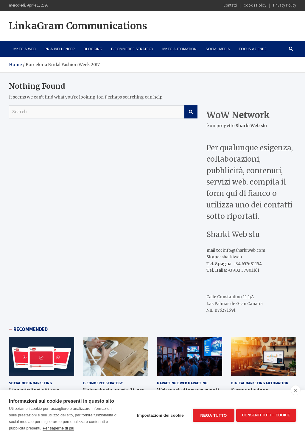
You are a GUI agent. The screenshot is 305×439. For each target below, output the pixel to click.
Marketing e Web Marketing (182, 383)
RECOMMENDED (30, 329)
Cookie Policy (255, 5)
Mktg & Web (24, 48)
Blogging (93, 48)
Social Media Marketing (30, 383)
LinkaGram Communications (78, 26)
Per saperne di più (58, 428)
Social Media (218, 48)
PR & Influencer (60, 48)
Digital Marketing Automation (259, 383)
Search (190, 111)
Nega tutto (212, 415)
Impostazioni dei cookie (159, 415)
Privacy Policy (284, 5)
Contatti (230, 5)
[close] (296, 390)
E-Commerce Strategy (132, 48)
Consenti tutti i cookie (266, 415)
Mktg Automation (179, 48)
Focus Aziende (253, 48)
